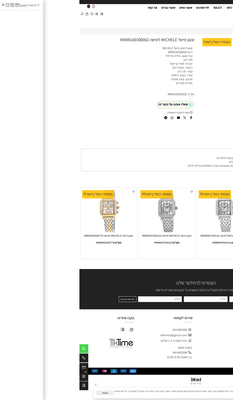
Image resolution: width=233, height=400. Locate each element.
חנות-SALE (165, 327)
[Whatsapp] (4, 349)
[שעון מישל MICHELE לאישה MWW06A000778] (203, 232)
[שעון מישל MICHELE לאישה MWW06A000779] (29, 232)
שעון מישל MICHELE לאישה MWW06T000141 (145, 236)
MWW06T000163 (84, 242)
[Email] (4, 368)
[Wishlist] (12, 10)
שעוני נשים (106, 14)
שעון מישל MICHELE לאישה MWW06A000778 (203, 236)
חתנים (167, 343)
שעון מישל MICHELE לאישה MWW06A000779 (29, 236)
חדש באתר (165, 331)
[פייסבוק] (22, 10)
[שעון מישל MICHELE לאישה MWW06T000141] (145, 232)
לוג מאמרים (222, 350)
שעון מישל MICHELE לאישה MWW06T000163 (87, 236)
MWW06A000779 (25, 242)
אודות (185, 14)
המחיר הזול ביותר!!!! (135, 194)
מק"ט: (111, 94)
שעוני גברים (88, 14)
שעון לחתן (170, 14)
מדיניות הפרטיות (185, 394)
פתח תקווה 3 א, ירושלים (163, 162)
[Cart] (7, 10)
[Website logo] (218, 11)
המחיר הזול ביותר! (137, 42)
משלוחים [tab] (224, 145)
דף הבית (198, 14)
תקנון (227, 339)
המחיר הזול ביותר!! (193, 194)
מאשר (26, 393)
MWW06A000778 (200, 242)
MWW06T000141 (142, 242)
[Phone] (4, 358)
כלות (168, 347)
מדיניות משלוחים (220, 342)
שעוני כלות (153, 14)
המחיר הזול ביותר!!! (18, 194)
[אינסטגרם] (17, 10)
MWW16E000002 (97, 94)
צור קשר (73, 14)
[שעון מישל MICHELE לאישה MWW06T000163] (87, 232)
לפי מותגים (123, 14)
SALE (138, 14)
